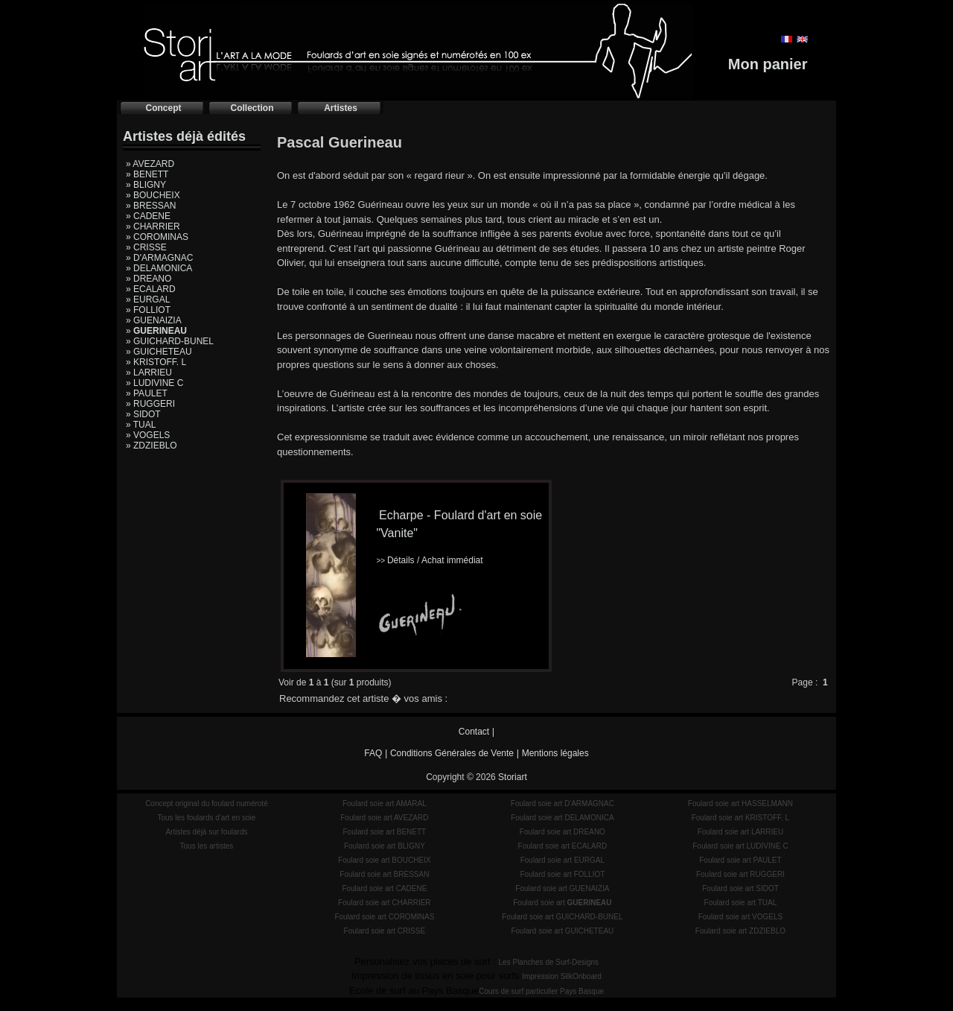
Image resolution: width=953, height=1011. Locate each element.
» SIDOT (143, 414)
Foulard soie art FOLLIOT (562, 874)
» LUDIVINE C (154, 383)
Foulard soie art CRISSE (385, 931)
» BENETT (147, 174)
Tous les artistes (207, 846)
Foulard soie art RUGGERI (740, 874)
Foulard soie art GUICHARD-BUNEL (562, 917)
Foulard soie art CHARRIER (384, 903)
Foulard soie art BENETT (384, 832)
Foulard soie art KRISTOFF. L (741, 818)
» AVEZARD (150, 164)
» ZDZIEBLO (151, 445)
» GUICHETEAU (159, 351)
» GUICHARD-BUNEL (170, 341)
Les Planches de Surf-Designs (549, 962)
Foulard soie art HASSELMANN (740, 803)
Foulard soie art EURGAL (562, 860)
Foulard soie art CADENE (384, 888)
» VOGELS (148, 435)
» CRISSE (146, 247)
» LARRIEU (149, 372)
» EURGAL (148, 299)
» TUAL (141, 424)
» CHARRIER (153, 226)
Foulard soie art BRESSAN (384, 874)
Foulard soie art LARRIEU (741, 832)
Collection (251, 108)
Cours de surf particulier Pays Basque (541, 991)
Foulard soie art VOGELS (740, 917)
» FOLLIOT (148, 310)
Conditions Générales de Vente (452, 753)
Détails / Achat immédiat (429, 560)
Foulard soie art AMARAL (384, 803)
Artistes (340, 108)
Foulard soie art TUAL (740, 903)
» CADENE (148, 216)
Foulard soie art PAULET (740, 860)
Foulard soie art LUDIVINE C (740, 846)
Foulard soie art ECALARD (563, 846)
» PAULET (147, 393)
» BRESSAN (151, 205)
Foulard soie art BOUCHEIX (384, 860)
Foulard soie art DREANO (562, 832)
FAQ (373, 753)
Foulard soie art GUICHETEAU (562, 931)
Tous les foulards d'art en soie (206, 818)
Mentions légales (555, 753)
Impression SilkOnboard (562, 976)
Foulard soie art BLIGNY (384, 846)
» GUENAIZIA (154, 320)
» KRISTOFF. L (156, 362)
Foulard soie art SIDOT (740, 888)
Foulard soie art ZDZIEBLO (740, 931)
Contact (474, 731)
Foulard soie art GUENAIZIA (562, 888)
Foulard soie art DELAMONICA (562, 818)
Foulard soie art (562, 903)
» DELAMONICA (159, 268)
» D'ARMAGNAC (159, 258)
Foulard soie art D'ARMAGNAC (562, 803)
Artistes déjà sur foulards (206, 832)
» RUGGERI (150, 404)
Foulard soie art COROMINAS (384, 917)
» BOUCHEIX (153, 195)
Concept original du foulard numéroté (206, 803)
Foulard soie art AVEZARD (384, 818)
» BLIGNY (146, 185)
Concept (164, 108)
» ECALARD (151, 289)
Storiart (512, 777)
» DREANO (148, 278)
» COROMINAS (157, 237)
